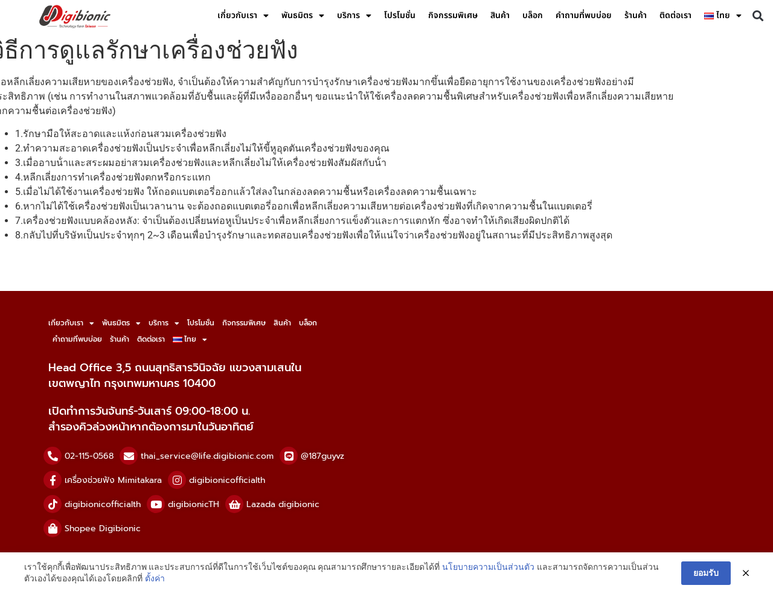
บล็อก (532, 15)
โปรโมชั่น (399, 15)
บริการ (354, 15)
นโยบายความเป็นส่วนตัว (488, 567)
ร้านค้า (635, 15)
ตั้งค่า (155, 578)
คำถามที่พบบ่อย (584, 15)
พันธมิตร (302, 15)
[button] (758, 16)
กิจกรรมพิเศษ (453, 15)
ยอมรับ (706, 573)
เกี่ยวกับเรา (243, 15)
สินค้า (500, 15)
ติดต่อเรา (675, 15)
